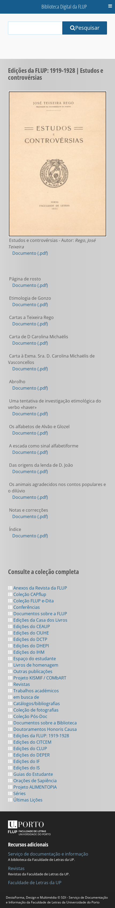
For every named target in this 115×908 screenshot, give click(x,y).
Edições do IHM (26, 652)
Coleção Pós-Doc (27, 716)
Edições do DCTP (27, 639)
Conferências (24, 607)
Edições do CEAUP (29, 626)
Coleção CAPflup (27, 594)
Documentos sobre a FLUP (37, 614)
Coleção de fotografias (33, 710)
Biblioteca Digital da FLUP (64, 6)
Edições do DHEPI (28, 646)
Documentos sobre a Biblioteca (42, 723)
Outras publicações (30, 671)
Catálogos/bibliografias (34, 703)
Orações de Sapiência (32, 781)
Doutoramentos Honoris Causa (42, 729)
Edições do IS (24, 768)
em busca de (23, 697)
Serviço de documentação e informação (48, 854)
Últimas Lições (25, 800)
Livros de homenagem (33, 665)
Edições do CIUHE (28, 633)
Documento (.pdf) (30, 253)
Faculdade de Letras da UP (35, 883)
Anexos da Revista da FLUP (37, 588)
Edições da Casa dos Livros (37, 620)
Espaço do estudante (32, 659)
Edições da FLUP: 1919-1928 (38, 736)
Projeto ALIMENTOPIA (32, 787)
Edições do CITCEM (29, 742)
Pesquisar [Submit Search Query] (84, 27)
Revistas (19, 684)
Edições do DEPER (29, 755)
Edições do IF (24, 761)
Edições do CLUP (27, 748)
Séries (17, 793)
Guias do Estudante (30, 774)
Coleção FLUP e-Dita (31, 601)
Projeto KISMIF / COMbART (37, 678)
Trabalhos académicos (33, 691)
